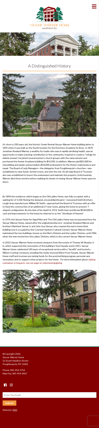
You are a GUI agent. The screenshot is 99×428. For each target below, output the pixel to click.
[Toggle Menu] (95, 6)
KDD (14, 410)
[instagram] (11, 385)
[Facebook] (5, 385)
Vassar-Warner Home (50, 18)
